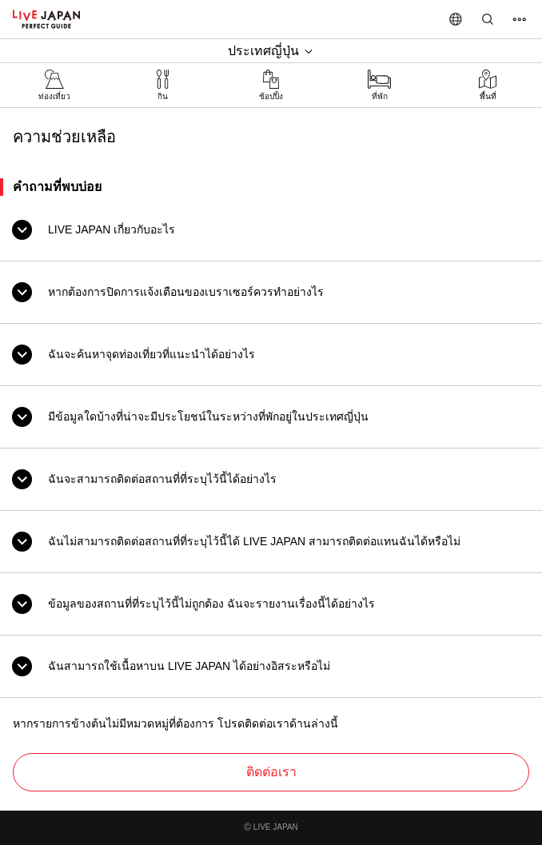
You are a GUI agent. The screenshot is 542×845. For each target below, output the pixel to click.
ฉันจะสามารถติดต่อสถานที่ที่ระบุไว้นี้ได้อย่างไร (162, 478)
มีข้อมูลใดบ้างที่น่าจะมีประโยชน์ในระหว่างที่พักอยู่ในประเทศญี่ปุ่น (208, 416)
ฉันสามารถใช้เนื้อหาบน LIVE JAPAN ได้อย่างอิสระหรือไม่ (189, 666)
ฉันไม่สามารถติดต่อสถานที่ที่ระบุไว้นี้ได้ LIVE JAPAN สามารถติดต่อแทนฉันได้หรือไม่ (254, 541)
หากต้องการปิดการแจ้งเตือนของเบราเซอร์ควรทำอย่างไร (186, 291)
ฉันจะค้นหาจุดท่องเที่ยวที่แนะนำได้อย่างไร (151, 354)
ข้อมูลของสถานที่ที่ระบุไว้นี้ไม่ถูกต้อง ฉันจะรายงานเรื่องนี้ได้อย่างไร (211, 603)
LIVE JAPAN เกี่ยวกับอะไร (111, 229)
